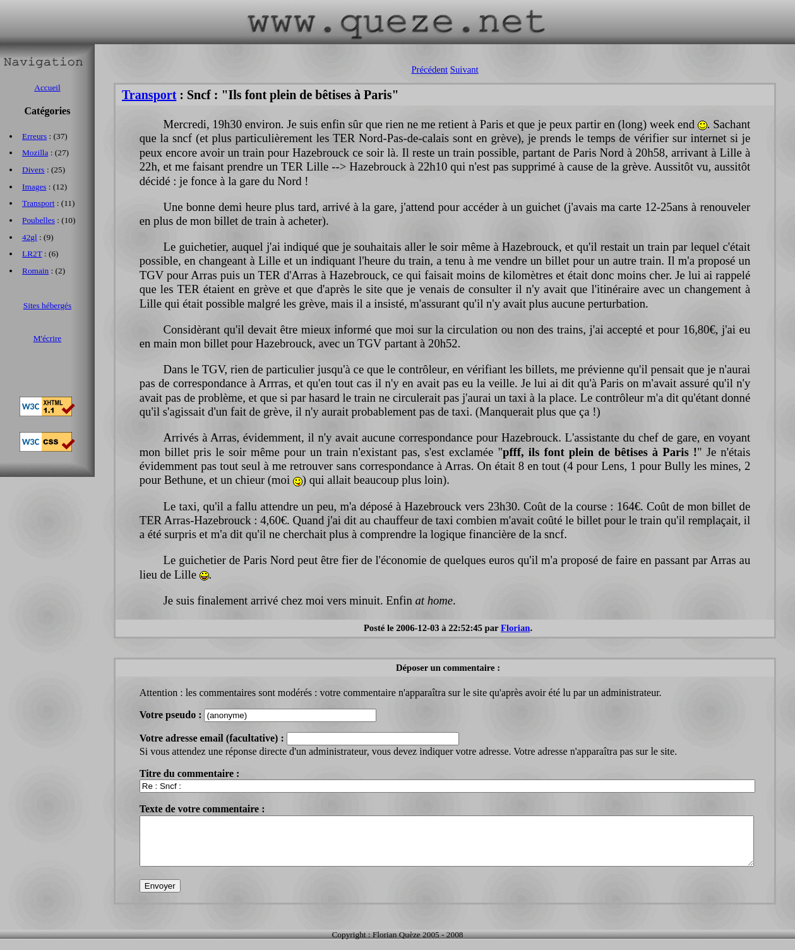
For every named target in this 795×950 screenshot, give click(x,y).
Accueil (47, 87)
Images (34, 186)
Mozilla (35, 152)
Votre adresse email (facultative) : (213, 738)
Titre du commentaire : (190, 773)
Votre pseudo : (172, 714)
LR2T (32, 253)
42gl (29, 237)
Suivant (464, 69)
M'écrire (47, 338)
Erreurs (34, 136)
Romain (35, 270)
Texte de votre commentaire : (202, 808)
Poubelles (38, 220)
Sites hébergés (47, 305)
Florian (515, 628)
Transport (149, 95)
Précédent (429, 69)
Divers (33, 169)
